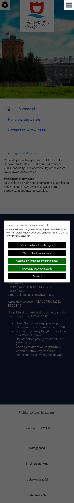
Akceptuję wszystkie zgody (37, 268)
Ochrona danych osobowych (37, 245)
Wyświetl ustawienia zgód (37, 253)
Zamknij (37, 276)
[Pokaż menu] (69, 5)
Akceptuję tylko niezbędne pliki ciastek (37, 260)
